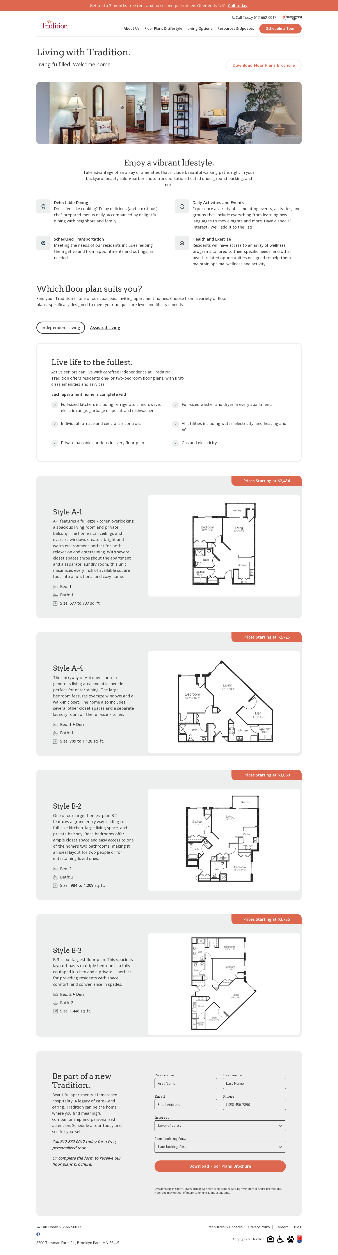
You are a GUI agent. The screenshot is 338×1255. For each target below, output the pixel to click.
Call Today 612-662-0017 (256, 17)
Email (160, 1097)
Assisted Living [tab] (105, 328)
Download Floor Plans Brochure (263, 66)
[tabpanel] (169, 690)
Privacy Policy (259, 1228)
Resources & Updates (235, 29)
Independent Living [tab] (60, 328)
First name (164, 1076)
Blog (298, 1228)
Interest (162, 1118)
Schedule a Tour (280, 28)
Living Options (200, 29)
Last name (232, 1076)
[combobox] (220, 1126)
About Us (131, 29)
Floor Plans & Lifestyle (163, 29)
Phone (228, 1097)
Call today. (238, 5)
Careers (282, 1228)
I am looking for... (170, 1139)
